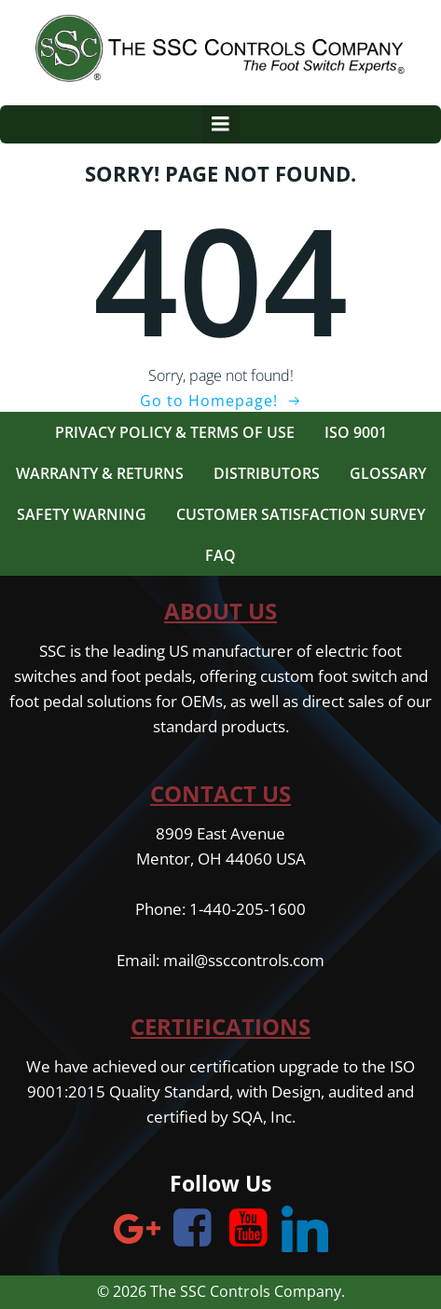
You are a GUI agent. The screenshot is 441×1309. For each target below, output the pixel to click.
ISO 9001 (355, 432)
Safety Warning (81, 514)
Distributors (267, 473)
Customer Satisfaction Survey (300, 514)
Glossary (388, 473)
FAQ (220, 555)
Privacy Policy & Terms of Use (175, 432)
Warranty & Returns (100, 473)
